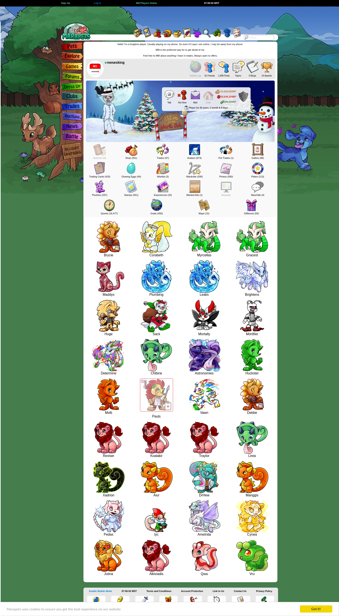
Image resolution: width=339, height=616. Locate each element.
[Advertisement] (165, 16)
